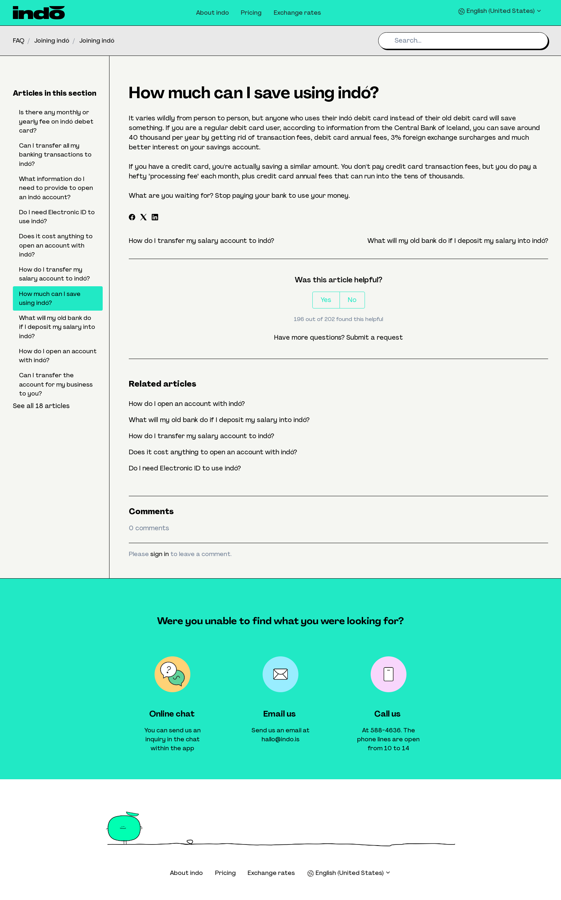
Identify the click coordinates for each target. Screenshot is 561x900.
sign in (159, 554)
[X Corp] (143, 218)
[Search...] (463, 40)
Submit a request (374, 337)
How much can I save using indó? (50, 298)
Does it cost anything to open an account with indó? (213, 452)
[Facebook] (132, 218)
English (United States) (500, 11)
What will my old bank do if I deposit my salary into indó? (457, 240)
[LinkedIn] (155, 218)
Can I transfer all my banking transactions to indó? (55, 155)
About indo (212, 12)
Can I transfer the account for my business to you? (56, 384)
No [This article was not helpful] (352, 300)
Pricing (251, 12)
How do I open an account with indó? (187, 403)
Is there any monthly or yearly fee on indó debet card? (56, 121)
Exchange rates (297, 12)
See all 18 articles (41, 406)
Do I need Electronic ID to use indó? (185, 468)
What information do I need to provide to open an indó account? (56, 188)
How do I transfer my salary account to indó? (201, 240)
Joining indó (51, 40)
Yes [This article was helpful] (326, 300)
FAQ (18, 40)
